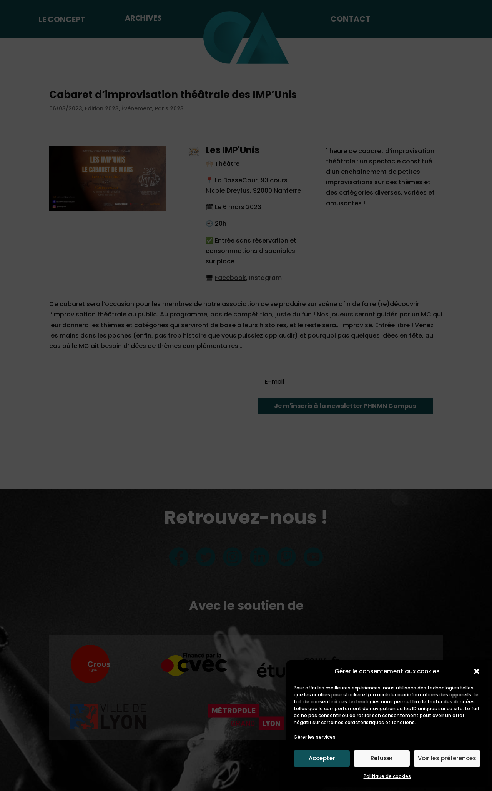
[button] (476, 671)
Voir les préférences (447, 758)
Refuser (382, 758)
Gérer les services (315, 737)
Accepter (322, 758)
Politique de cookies (387, 776)
